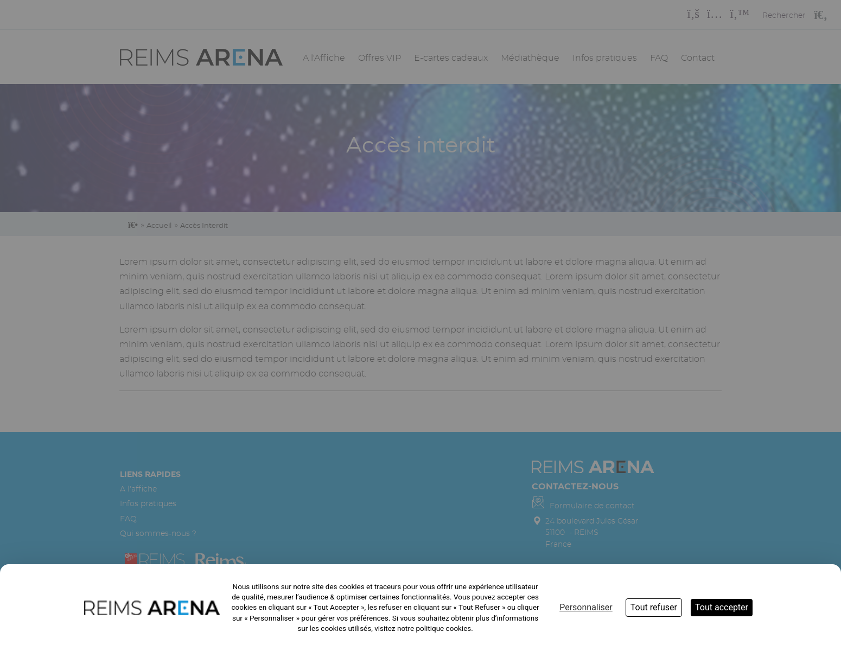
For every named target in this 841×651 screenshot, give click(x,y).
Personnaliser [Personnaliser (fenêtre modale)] (586, 607)
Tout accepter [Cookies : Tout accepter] (721, 607)
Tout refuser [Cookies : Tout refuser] (653, 607)
